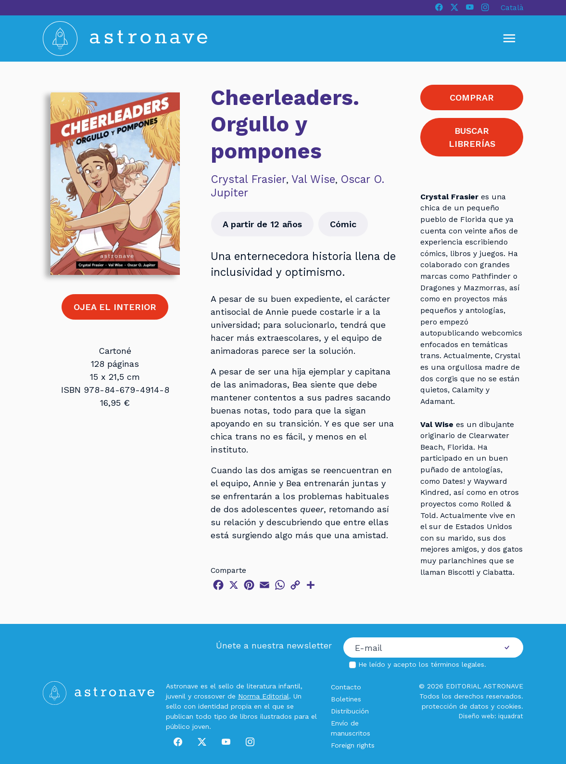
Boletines (346, 699)
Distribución (350, 711)
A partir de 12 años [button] (262, 224)
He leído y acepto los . (422, 664)
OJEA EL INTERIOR (115, 307)
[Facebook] (439, 7)
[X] (454, 7)
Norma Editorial (263, 696)
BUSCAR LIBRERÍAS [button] (472, 137)
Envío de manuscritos (350, 728)
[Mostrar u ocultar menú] (509, 38)
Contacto (346, 687)
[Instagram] (485, 7)
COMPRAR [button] (472, 97)
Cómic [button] (343, 224)
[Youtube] (470, 7)
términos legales (457, 664)
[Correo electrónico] (417, 647)
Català (512, 7)
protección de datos (455, 706)
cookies (509, 706)
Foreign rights (353, 745)
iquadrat (510, 716)
